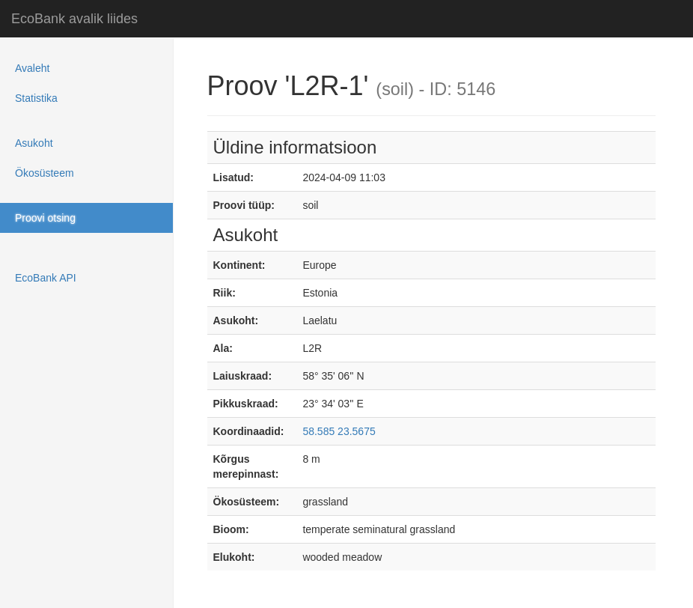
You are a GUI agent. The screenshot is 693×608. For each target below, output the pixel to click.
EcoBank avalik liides (74, 18)
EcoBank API (45, 278)
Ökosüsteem (44, 173)
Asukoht (34, 143)
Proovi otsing (45, 218)
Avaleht (32, 68)
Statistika (36, 98)
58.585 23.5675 (338, 431)
